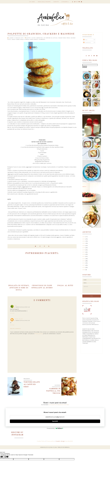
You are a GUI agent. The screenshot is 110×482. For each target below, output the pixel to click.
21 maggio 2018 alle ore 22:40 (22, 320)
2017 (83, 252)
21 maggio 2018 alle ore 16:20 (22, 307)
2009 (83, 269)
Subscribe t (88, 35)
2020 (83, 245)
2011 (83, 265)
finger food (62, 38)
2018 (83, 250)
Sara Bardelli (69, 441)
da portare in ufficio (50, 38)
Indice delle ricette (44, 1)
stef (16, 305)
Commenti (87, 42)
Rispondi (12, 313)
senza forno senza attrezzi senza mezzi (25, 39)
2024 (83, 236)
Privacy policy (39, 333)
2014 (83, 258)
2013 (83, 261)
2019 (83, 247)
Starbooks (42, 39)
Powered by (55, 428)
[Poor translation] (6, 456)
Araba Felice (19, 318)
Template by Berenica (64, 447)
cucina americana (37, 38)
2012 (83, 263)
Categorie (64, 1)
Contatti (56, 1)
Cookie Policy (41, 441)
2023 (83, 239)
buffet (28, 38)
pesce (68, 38)
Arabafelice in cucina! (46, 447)
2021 (83, 243)
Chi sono (32, 1)
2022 (83, 241)
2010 (83, 267)
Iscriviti (55, 421)
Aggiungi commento (15, 328)
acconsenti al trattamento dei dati (59, 404)
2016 (83, 254)
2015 (83, 256)
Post (85, 39)
